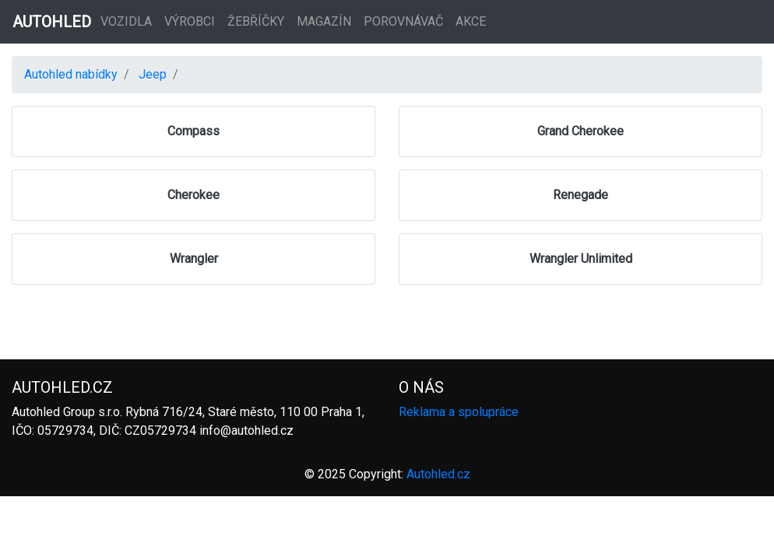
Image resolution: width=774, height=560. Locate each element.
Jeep (153, 74)
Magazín (324, 21)
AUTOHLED (51, 21)
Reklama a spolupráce (459, 411)
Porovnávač (403, 21)
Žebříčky (255, 21)
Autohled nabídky (71, 74)
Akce (471, 21)
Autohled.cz (438, 474)
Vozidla (126, 21)
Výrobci (189, 21)
